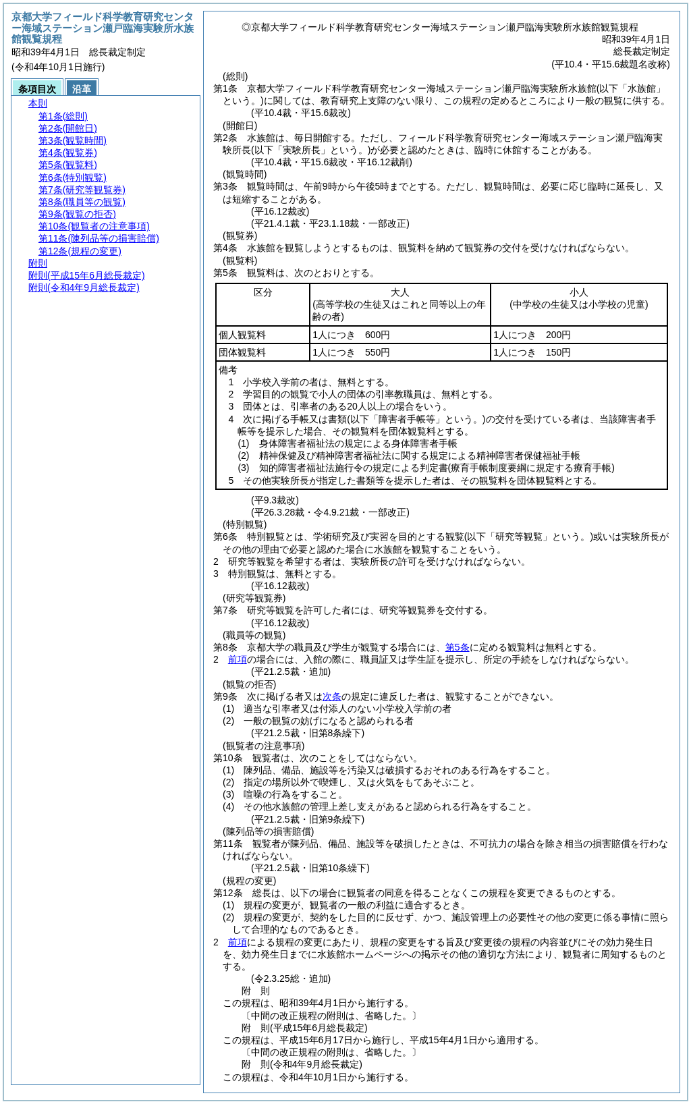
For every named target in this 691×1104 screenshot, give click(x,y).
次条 (332, 696)
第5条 (457, 647)
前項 (237, 659)
